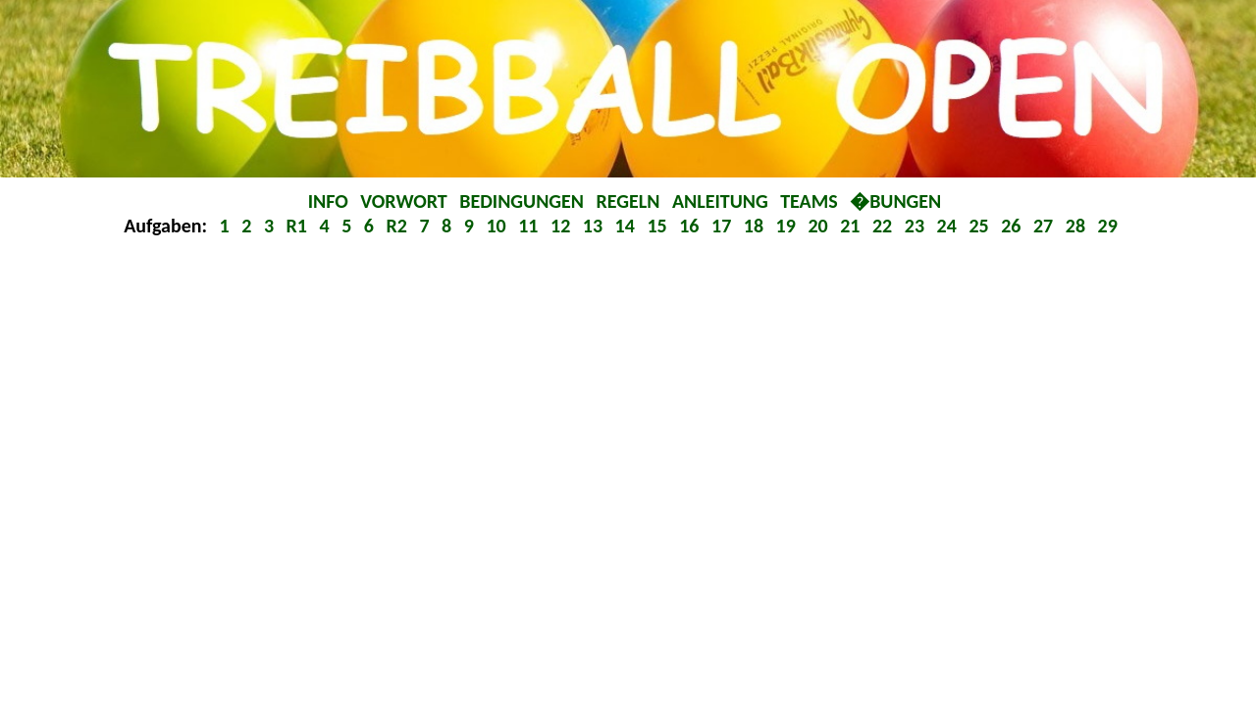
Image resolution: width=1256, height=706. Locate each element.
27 (1045, 225)
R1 (299, 225)
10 (498, 225)
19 (788, 225)
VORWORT (405, 201)
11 (530, 225)
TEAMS (811, 201)
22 (884, 225)
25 (980, 225)
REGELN (630, 201)
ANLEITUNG (722, 201)
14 (627, 225)
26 (1013, 225)
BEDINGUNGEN (523, 201)
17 (723, 225)
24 (949, 225)
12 (562, 225)
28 (1078, 225)
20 (820, 225)
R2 (398, 225)
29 (1108, 225)
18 (756, 225)
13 (595, 225)
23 (917, 225)
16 (691, 225)
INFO (330, 201)
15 (659, 225)
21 (852, 225)
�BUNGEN (895, 201)
